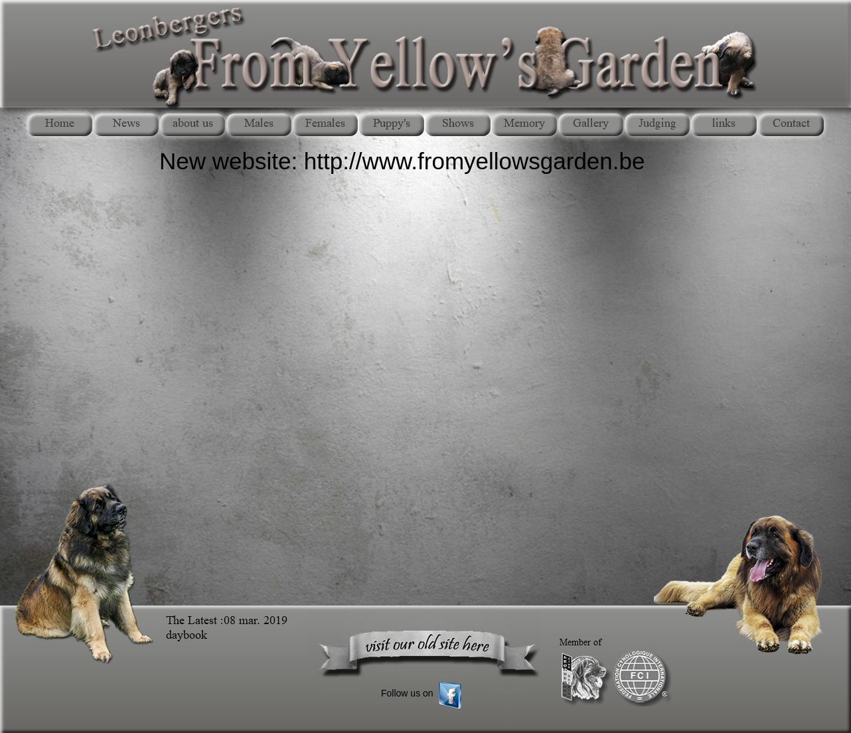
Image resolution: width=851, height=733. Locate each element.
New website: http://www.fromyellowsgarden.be (402, 161)
